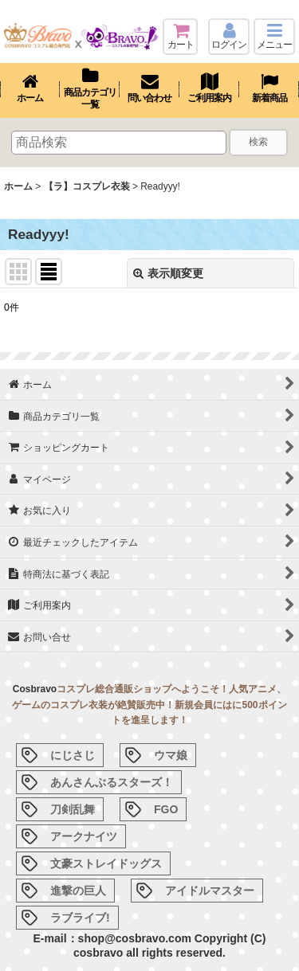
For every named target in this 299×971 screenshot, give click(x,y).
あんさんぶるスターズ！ (111, 782)
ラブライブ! (80, 917)
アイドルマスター (209, 890)
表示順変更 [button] (168, 273)
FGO (166, 809)
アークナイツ (83, 836)
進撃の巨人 (78, 890)
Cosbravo (35, 689)
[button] (274, 36)
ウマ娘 (170, 755)
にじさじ (72, 755)
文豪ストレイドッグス (106, 863)
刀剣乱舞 (72, 809)
